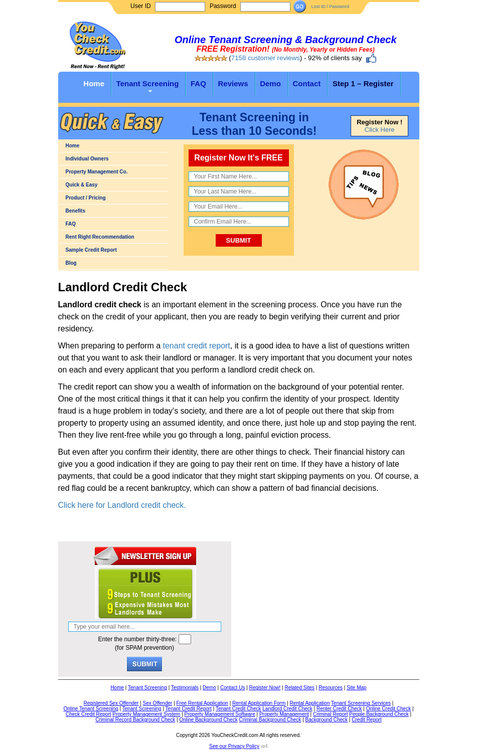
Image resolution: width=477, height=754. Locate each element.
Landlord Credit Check (287, 708)
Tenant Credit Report (189, 708)
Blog (71, 263)
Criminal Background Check (270, 719)
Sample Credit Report (91, 250)
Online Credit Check (388, 708)
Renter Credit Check (339, 708)
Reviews (233, 83)
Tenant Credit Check (238, 708)
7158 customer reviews (265, 58)
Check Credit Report (88, 714)
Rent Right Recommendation (100, 237)
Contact (306, 83)
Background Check (326, 719)
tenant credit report (196, 345)
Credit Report (366, 719)
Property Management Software (220, 714)
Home (93, 83)
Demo (270, 83)
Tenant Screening (147, 83)
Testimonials (185, 687)
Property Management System (146, 714)
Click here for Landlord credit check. (122, 505)
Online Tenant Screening (90, 708)
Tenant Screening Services (361, 703)
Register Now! (265, 687)
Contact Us (232, 687)
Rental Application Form (258, 703)
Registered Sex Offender (111, 703)
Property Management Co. (97, 171)
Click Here (380, 129)
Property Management (284, 714)
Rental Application (309, 703)
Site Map (356, 687)
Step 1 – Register (363, 83)
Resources (331, 687)
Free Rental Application (202, 703)
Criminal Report (330, 714)
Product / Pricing (86, 198)
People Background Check (378, 714)
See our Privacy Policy (234, 746)
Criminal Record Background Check (135, 719)
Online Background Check (208, 719)
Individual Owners (87, 158)
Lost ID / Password (330, 6)
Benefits (75, 211)
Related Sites (299, 687)
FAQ (198, 83)
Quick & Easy (82, 184)
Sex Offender (158, 703)
